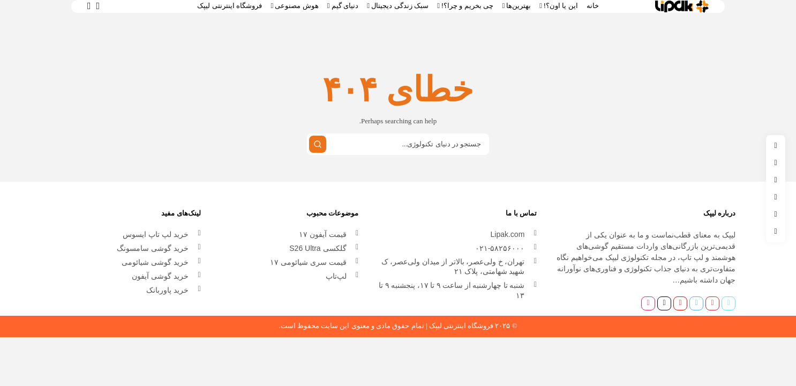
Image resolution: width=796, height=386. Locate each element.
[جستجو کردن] (317, 144)
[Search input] (398, 144)
